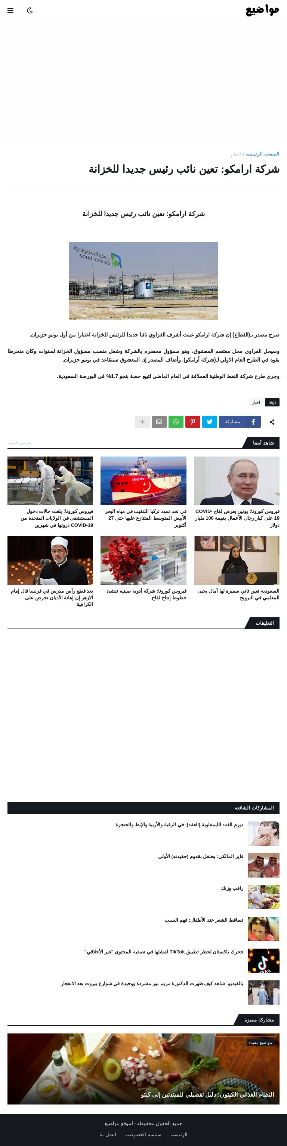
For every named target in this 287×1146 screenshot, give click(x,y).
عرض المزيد (19, 442)
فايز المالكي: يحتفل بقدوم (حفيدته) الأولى (200, 856)
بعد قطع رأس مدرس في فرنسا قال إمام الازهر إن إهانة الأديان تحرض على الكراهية (52, 597)
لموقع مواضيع (119, 1123)
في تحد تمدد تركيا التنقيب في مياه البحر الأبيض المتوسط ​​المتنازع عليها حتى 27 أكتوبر (145, 518)
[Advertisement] (143, 80)
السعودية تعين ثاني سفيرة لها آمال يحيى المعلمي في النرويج (238, 594)
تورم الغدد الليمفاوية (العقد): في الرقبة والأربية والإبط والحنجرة (179, 824)
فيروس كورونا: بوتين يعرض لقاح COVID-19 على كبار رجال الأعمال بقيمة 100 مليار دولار (237, 518)
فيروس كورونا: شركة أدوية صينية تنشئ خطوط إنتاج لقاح (146, 594)
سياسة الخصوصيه (143, 1134)
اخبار (236, 154)
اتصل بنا (107, 1134)
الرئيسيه (179, 1134)
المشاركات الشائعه (254, 808)
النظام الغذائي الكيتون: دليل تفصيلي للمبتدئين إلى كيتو (207, 1094)
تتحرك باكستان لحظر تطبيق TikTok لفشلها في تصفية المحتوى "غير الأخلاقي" (163, 952)
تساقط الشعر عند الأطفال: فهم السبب (203, 920)
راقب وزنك (232, 888)
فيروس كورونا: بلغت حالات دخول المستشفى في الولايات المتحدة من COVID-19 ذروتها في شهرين (57, 518)
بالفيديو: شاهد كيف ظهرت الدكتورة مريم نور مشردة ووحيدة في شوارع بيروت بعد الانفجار (152, 983)
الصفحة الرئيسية (263, 154)
